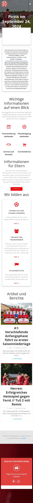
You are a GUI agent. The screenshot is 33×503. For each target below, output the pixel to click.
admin (9, 348)
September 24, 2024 (20, 348)
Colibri (24, 438)
